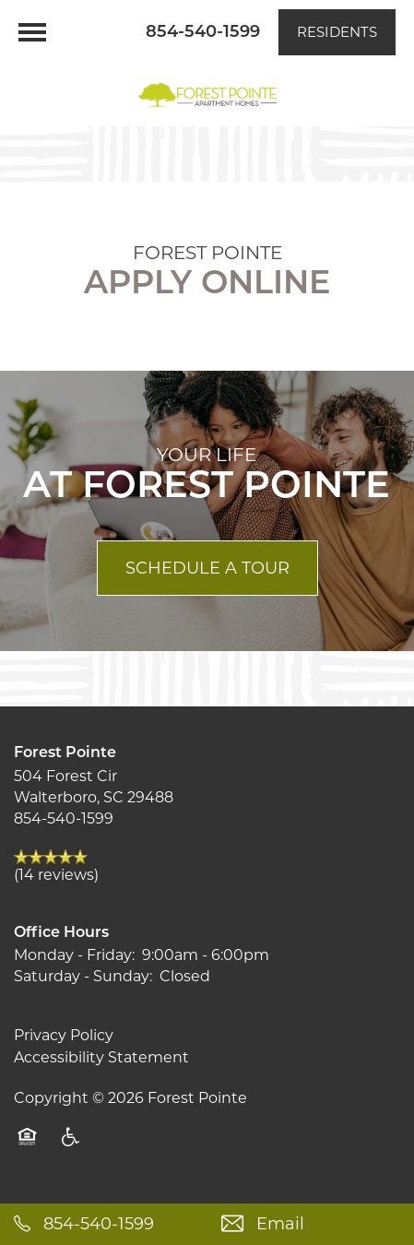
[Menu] (32, 32)
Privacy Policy (63, 1035)
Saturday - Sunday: (83, 976)
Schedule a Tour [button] (207, 568)
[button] (337, 32)
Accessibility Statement (101, 1057)
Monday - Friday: (74, 955)
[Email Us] (311, 1224)
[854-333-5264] (103, 1224)
